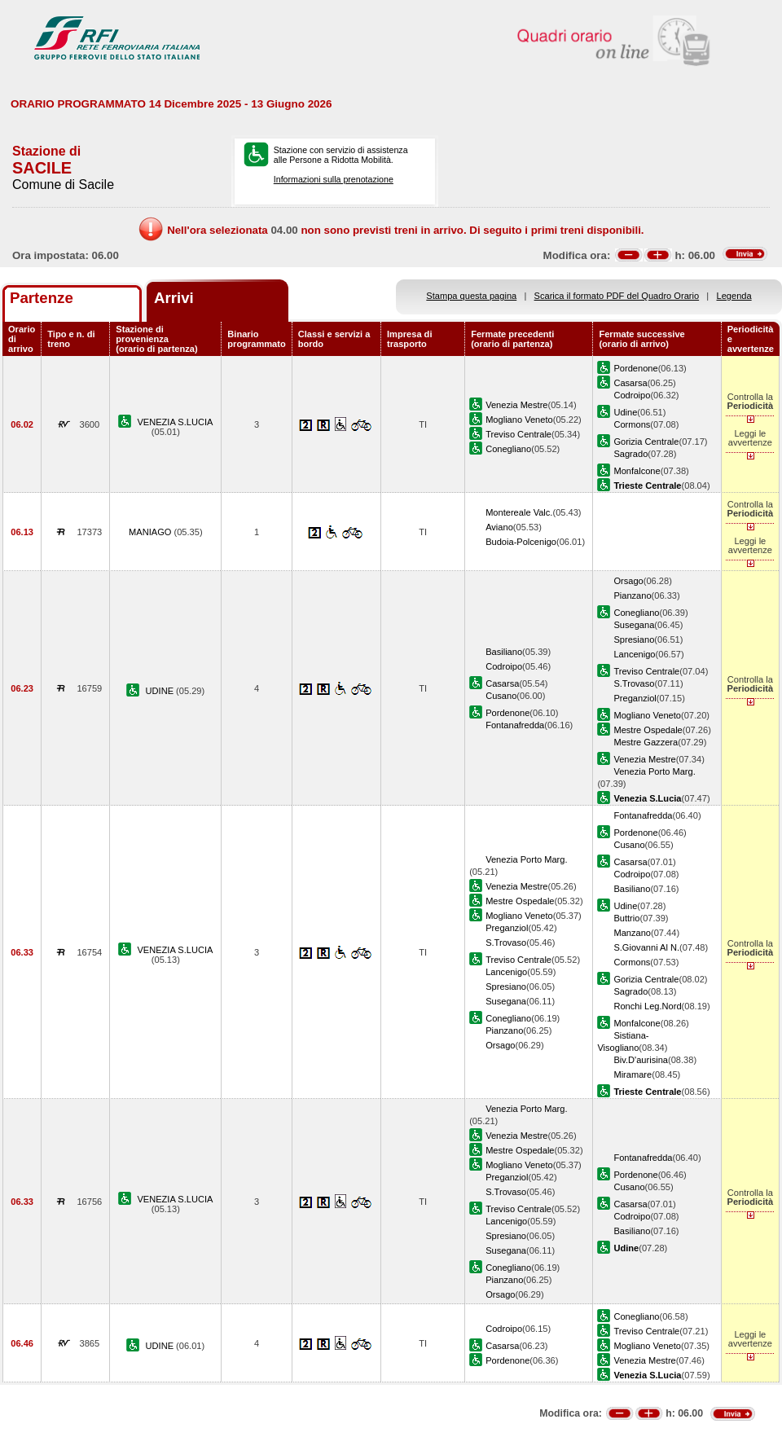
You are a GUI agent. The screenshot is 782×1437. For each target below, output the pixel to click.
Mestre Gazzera (645, 742)
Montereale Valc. (518, 512)
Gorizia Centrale (646, 441)
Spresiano (633, 639)
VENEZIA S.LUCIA (175, 422)
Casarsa (630, 383)
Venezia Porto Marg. (654, 771)
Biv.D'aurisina (640, 1060)
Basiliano (503, 652)
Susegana (633, 625)
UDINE (161, 691)
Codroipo (631, 395)
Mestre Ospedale (647, 730)
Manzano (632, 933)
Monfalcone (636, 471)
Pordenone (635, 368)
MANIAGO (151, 532)
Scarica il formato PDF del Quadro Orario (617, 296)
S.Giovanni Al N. (646, 947)
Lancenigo (634, 654)
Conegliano (508, 449)
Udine (625, 412)
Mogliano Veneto (519, 419)
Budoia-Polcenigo (520, 542)
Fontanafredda (514, 725)
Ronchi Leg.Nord (647, 1006)
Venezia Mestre (516, 405)
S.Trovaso (633, 683)
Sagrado (630, 454)
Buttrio (626, 918)
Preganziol (634, 698)
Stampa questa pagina (471, 296)
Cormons (631, 424)
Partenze (41, 297)
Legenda (734, 296)
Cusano (500, 696)
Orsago (628, 581)
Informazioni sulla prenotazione (333, 179)
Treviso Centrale (518, 434)
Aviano (499, 527)
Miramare (632, 1074)
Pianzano (632, 595)
